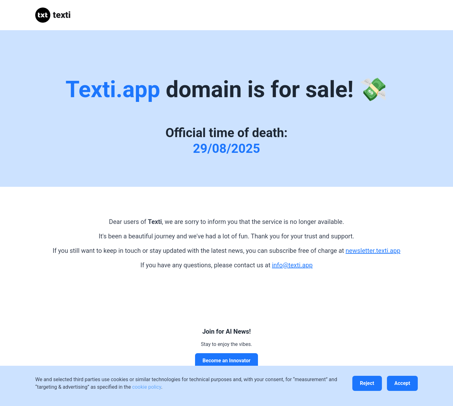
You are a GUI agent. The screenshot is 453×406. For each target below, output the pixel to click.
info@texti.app (292, 265)
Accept (402, 383)
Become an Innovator (226, 361)
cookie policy (146, 387)
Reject (367, 383)
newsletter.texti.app (373, 250)
